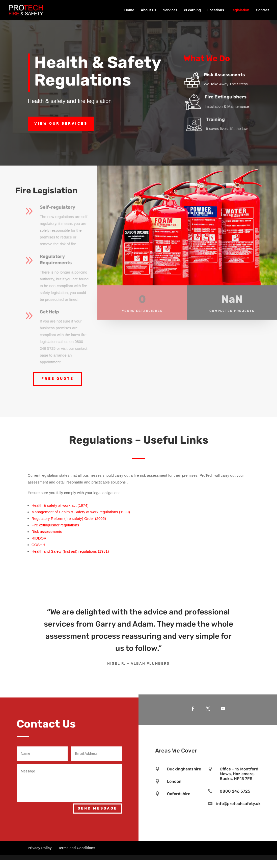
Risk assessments (47, 531)
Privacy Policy (40, 848)
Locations (215, 10)
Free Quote (57, 379)
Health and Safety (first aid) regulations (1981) (70, 551)
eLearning (192, 10)
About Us (148, 10)
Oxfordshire (178, 793)
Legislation (240, 10)
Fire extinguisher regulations (55, 525)
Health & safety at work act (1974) (60, 505)
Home (129, 10)
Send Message (97, 808)
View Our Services (61, 123)
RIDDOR (39, 538)
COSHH (38, 545)
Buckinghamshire (184, 769)
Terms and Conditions (76, 848)
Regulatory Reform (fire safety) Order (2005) (69, 518)
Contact (262, 10)
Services (170, 10)
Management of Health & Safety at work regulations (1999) (81, 512)
